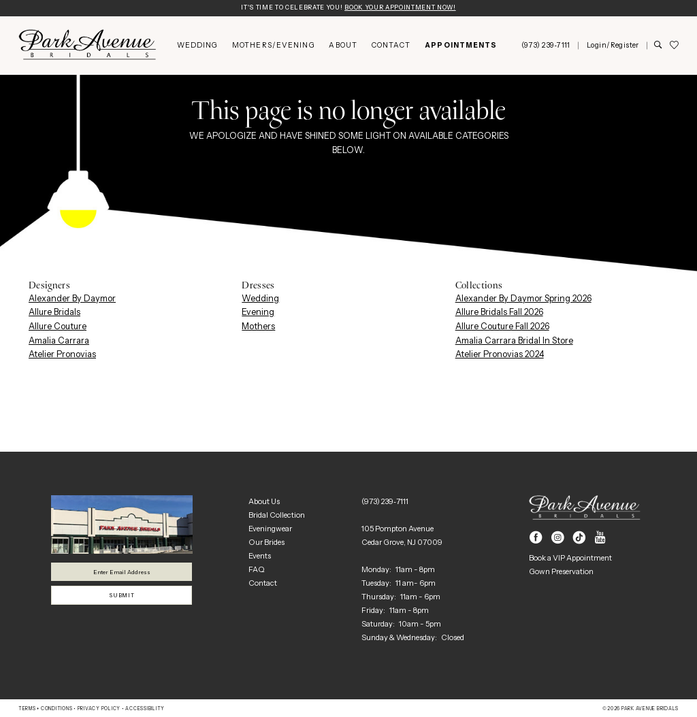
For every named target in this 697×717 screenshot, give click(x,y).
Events (259, 556)
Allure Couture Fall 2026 (502, 327)
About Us (264, 502)
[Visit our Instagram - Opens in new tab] (558, 539)
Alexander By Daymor (72, 299)
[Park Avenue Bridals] (87, 46)
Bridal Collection (276, 515)
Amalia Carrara (59, 341)
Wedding (260, 299)
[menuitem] (197, 46)
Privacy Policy (99, 709)
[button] (612, 46)
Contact (262, 583)
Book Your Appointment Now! (406, 8)
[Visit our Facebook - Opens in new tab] (536, 539)
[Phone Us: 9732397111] (545, 46)
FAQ (256, 570)
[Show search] (658, 47)
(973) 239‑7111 (384, 502)
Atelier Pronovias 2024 (499, 355)
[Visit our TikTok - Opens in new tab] (579, 539)
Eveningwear (270, 529)
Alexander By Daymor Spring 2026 (523, 299)
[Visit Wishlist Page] (674, 46)
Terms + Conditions (45, 709)
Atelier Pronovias (62, 355)
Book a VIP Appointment (570, 559)
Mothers (258, 327)
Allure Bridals (54, 313)
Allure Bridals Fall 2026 (499, 313)
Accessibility (145, 709)
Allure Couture (57, 327)
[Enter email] (121, 573)
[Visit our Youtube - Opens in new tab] (600, 539)
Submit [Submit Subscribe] (121, 599)
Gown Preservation (561, 573)
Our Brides (266, 543)
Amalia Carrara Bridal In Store (514, 341)
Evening (258, 313)
